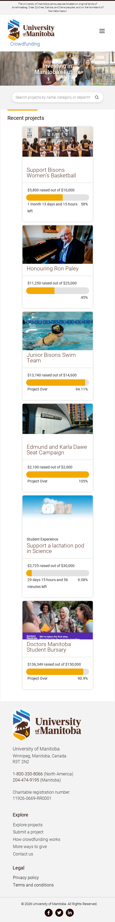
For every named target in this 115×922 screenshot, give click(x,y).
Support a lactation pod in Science (55, 548)
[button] (102, 33)
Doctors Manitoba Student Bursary (49, 646)
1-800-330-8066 (28, 773)
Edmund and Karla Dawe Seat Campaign (57, 449)
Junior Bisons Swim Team (51, 357)
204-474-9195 (26, 780)
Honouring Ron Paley (53, 268)
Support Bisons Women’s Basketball (51, 172)
